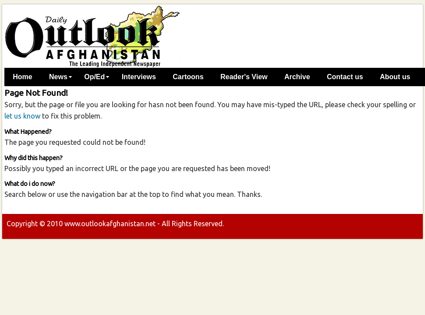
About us (395, 76)
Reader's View (244, 76)
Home (22, 76)
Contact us (345, 76)
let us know (22, 116)
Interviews (139, 76)
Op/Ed (94, 76)
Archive (297, 76)
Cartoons (188, 76)
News (58, 76)
